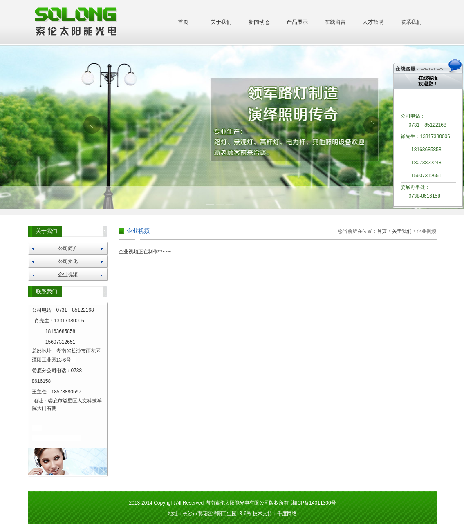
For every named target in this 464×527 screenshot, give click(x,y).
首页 (183, 22)
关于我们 (221, 22)
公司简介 (68, 248)
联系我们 (411, 22)
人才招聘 (373, 22)
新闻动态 (259, 22)
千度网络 (287, 513)
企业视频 (68, 274)
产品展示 (297, 22)
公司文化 (68, 261)
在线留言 (335, 22)
